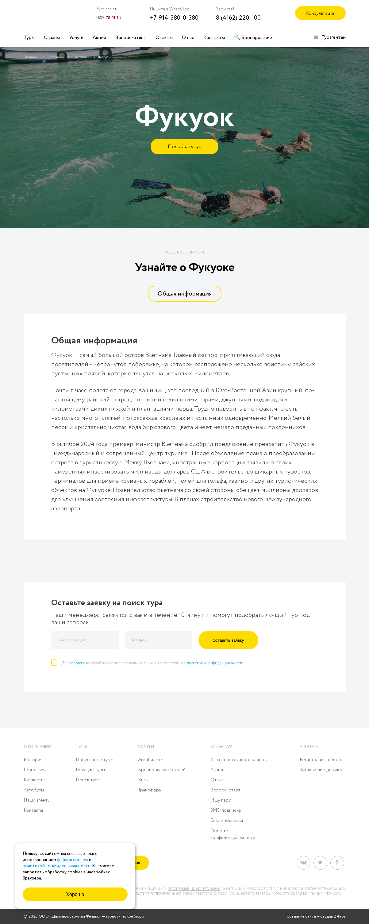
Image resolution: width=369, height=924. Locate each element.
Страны (52, 37)
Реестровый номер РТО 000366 (194, 889)
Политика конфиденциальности (232, 834)
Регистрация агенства (322, 759)
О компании (37, 747)
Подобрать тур (185, 146)
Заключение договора (323, 770)
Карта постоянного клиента (239, 759)
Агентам (309, 747)
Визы (143, 780)
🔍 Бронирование (253, 37)
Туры (29, 37)
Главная (30, 57)
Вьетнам (80, 57)
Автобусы (34, 790)
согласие (77, 663)
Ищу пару (220, 800)
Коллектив (35, 780)
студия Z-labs (333, 916)
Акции (99, 37)
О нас (188, 37)
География (34, 770)
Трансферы (150, 790)
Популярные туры (94, 759)
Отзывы (164, 37)
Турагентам (333, 37)
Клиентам (221, 747)
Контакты (214, 37)
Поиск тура (88, 780)
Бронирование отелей (162, 770)
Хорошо (75, 894)
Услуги (76, 37)
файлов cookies (72, 860)
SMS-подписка (225, 810)
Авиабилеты (150, 759)
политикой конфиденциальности (215, 663)
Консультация (320, 13)
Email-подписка (226, 820)
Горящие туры (90, 770)
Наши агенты (37, 800)
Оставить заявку (228, 640)
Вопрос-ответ (130, 37)
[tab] (184, 294)
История (33, 759)
